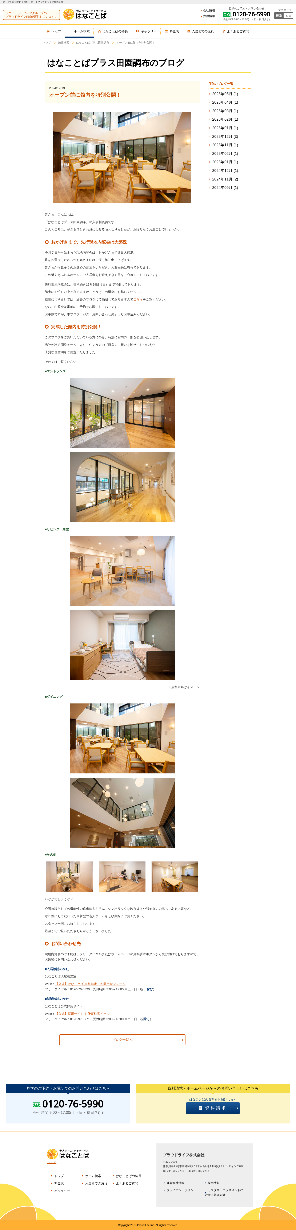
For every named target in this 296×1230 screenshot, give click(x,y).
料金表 (59, 1183)
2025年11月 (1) (225, 145)
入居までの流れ (96, 1183)
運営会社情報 (175, 1183)
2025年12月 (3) (225, 136)
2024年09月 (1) (225, 188)
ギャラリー (62, 1191)
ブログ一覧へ (122, 1040)
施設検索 (63, 42)
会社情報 (209, 10)
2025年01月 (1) (225, 162)
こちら (138, 299)
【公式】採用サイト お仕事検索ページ (82, 1013)
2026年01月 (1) (225, 128)
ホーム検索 (93, 1176)
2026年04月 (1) (225, 102)
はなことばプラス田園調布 (92, 42)
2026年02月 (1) (225, 119)
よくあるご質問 (127, 1183)
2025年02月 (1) (225, 153)
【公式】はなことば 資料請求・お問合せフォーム (90, 984)
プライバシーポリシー (181, 1190)
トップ (47, 42)
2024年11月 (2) (225, 179)
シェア (51, 1162)
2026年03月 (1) (225, 111)
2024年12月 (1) (225, 171)
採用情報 (209, 16)
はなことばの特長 (128, 1176)
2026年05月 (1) (225, 94)
